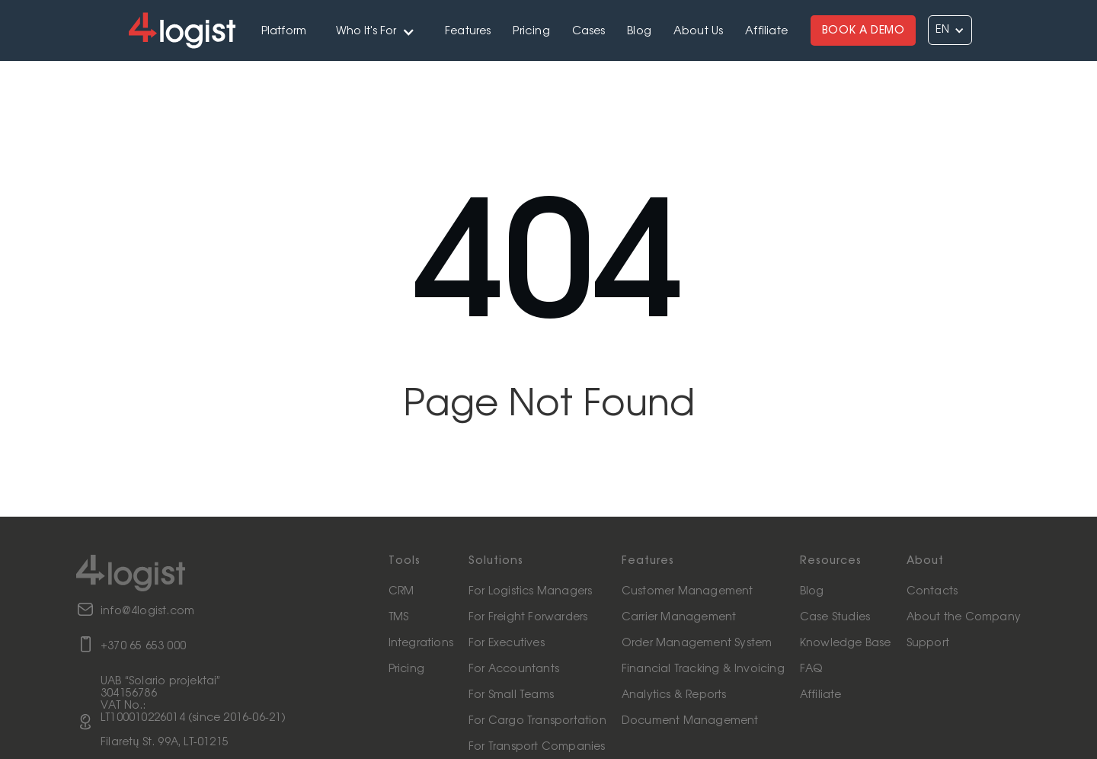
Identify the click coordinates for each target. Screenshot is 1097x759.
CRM (401, 591)
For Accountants (514, 669)
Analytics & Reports (674, 695)
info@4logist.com (147, 611)
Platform (284, 31)
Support (928, 643)
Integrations (421, 643)
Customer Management (687, 591)
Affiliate (766, 31)
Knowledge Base (845, 643)
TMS (399, 617)
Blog (639, 31)
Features (468, 31)
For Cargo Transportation (537, 721)
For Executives (507, 643)
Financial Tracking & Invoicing (703, 669)
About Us (698, 31)
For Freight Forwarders (528, 617)
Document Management (690, 721)
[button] (376, 30)
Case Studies (835, 617)
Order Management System (697, 643)
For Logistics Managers (530, 591)
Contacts (932, 591)
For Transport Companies (537, 746)
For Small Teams (511, 695)
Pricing (531, 31)
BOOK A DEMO (863, 30)
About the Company (964, 617)
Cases (589, 31)
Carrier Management (679, 617)
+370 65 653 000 (143, 646)
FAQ (811, 669)
